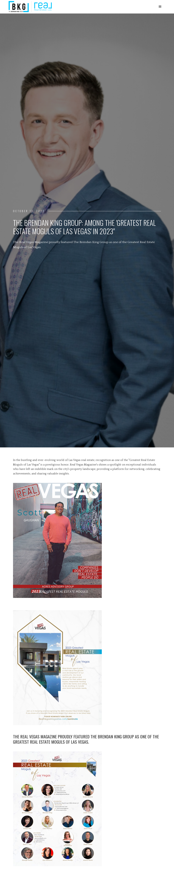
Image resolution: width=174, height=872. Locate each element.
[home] (30, 6)
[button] (160, 6)
